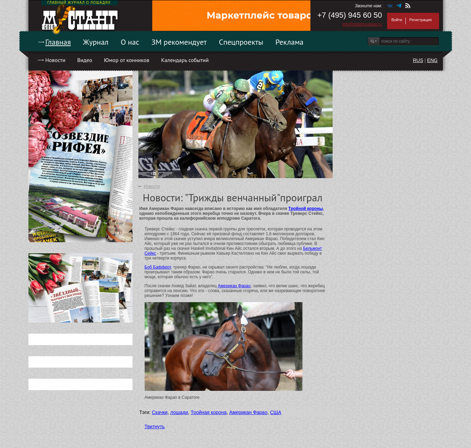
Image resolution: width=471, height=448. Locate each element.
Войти (397, 20)
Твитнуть (155, 426)
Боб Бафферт (158, 267)
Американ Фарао (234, 285)
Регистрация (420, 20)
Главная (58, 42)
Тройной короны (305, 208)
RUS (418, 60)
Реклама (289, 42)
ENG (432, 60)
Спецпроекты (241, 42)
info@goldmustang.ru (362, 24)
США (275, 412)
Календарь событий (184, 59)
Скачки (160, 412)
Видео (84, 59)
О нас (130, 42)
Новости (55, 59)
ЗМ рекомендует (179, 42)
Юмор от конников (126, 59)
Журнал (96, 42)
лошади (179, 412)
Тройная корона (208, 412)
